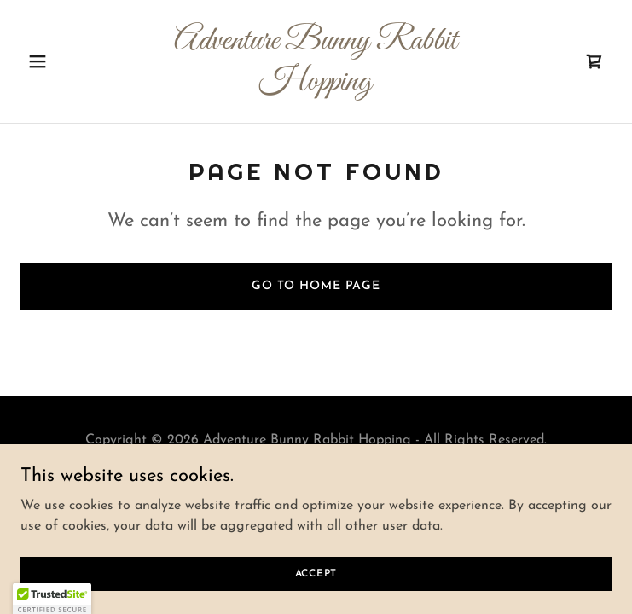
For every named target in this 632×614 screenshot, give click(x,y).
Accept (316, 573)
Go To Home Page (316, 286)
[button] (64, 61)
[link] (316, 86)
